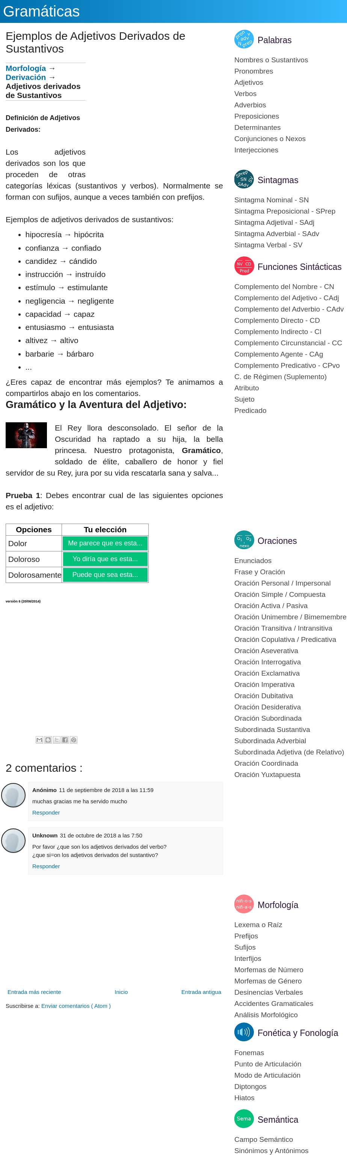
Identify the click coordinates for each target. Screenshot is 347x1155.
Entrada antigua (201, 992)
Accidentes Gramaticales (273, 1003)
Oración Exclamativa (267, 673)
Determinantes (257, 127)
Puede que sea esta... (105, 574)
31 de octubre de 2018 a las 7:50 (101, 835)
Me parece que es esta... (105, 543)
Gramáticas (41, 11)
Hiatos (244, 1098)
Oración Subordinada (268, 718)
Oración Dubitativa (263, 696)
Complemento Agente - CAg (278, 354)
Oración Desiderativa (267, 707)
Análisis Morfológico (266, 1015)
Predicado (250, 410)
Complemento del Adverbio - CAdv (289, 309)
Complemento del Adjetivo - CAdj (286, 298)
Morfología (26, 68)
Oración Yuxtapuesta (267, 775)
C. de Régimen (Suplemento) (280, 377)
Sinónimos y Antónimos (271, 1151)
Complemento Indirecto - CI (277, 332)
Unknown (45, 835)
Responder (46, 812)
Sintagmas (278, 180)
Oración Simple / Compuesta (280, 594)
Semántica (278, 1120)
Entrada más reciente (34, 992)
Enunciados (253, 561)
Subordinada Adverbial (270, 741)
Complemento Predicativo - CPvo (287, 365)
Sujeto (244, 399)
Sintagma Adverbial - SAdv (276, 234)
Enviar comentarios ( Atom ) (76, 1006)
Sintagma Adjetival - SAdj (274, 222)
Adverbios (250, 105)
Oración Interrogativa (267, 662)
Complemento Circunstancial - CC (288, 343)
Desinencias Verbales (268, 992)
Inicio (121, 992)
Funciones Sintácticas (300, 267)
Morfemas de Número (268, 970)
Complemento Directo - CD (277, 320)
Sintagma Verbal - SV (268, 245)
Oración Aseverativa (266, 651)
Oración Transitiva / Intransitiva (283, 628)
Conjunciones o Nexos (270, 139)
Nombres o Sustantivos (271, 60)
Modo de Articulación (267, 1075)
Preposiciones (256, 116)
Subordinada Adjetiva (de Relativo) (289, 752)
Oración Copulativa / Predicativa (285, 639)
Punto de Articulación (268, 1064)
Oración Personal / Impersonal (282, 583)
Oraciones (277, 541)
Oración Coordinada (266, 763)
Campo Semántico (263, 1139)
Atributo (246, 388)
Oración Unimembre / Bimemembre (290, 617)
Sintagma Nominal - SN (271, 200)
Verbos (245, 94)
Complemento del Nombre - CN (284, 287)
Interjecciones (256, 150)
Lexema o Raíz (258, 925)
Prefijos (246, 936)
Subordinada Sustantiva (272, 729)
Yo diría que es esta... (104, 559)
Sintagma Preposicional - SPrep (284, 211)
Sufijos (245, 947)
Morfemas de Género (268, 981)
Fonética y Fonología (298, 1033)
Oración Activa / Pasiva (271, 606)
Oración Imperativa (264, 684)
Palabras (275, 40)
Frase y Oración (259, 572)
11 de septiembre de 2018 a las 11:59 (106, 790)
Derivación (26, 77)
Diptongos (250, 1086)
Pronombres (253, 71)
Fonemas (249, 1053)
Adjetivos (248, 82)
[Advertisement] (154, 115)
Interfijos (247, 958)
